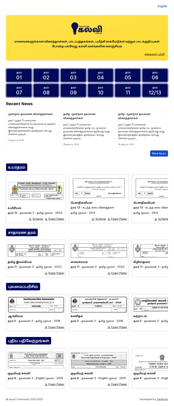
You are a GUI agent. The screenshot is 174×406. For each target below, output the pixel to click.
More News (159, 153)
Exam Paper (54, 219)
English (162, 6)
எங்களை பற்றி (155, 54)
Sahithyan (162, 399)
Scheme (35, 219)
